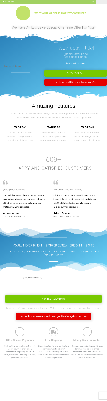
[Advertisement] (53, 383)
